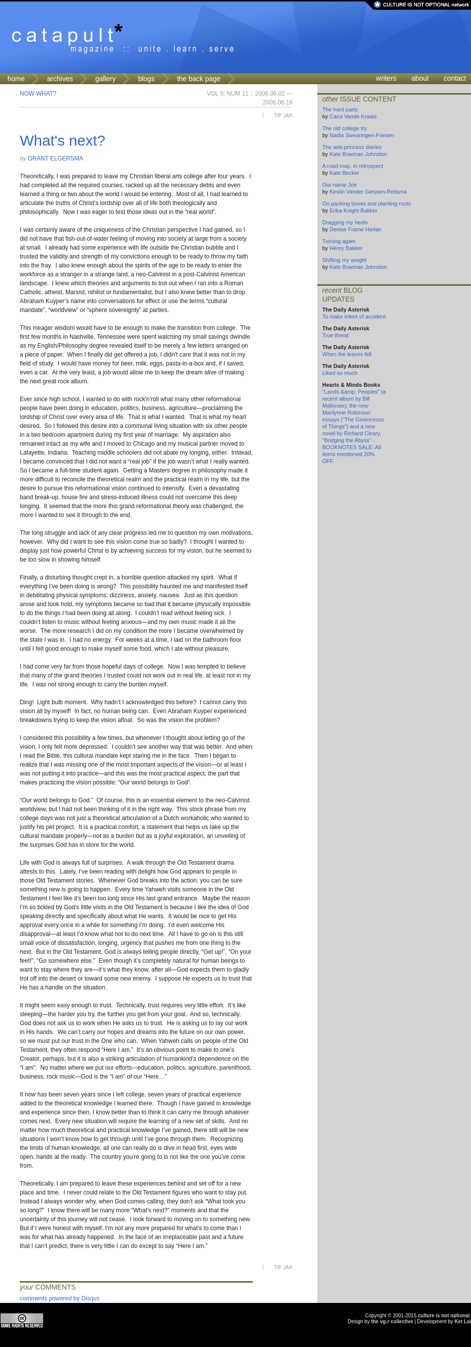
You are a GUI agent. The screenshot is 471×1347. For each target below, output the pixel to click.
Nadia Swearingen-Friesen (362, 135)
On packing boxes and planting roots (366, 204)
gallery (105, 79)
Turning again (338, 241)
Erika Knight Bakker (354, 210)
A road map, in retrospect (352, 166)
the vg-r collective (392, 1321)
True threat (335, 335)
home (16, 79)
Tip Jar (283, 115)
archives (60, 79)
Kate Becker (344, 173)
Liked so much (339, 373)
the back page (199, 79)
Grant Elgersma (55, 158)
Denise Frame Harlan (356, 229)
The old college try (344, 128)
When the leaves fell (346, 354)
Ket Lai (463, 1321)
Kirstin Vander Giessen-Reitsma (368, 192)
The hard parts (340, 109)
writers (386, 78)
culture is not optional (444, 1315)
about (420, 78)
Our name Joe (339, 185)
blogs (146, 79)
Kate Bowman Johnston (358, 154)
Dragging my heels (345, 222)
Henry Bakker (346, 248)
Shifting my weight (344, 260)
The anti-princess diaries (352, 147)
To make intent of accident (354, 316)
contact (455, 78)
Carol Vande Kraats (353, 116)
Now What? (38, 93)
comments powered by (60, 1298)
